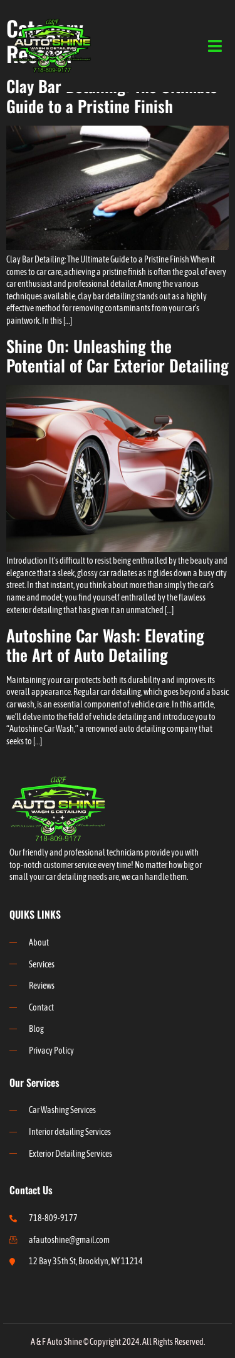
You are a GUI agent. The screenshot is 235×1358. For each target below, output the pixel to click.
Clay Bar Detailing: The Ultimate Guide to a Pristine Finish (111, 95)
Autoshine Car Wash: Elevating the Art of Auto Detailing (105, 645)
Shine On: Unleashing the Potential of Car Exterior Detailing (117, 355)
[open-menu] (215, 46)
